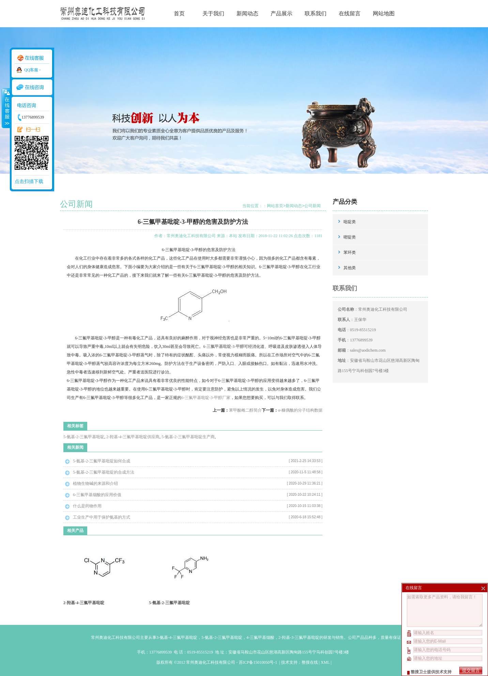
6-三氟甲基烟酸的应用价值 (97, 494)
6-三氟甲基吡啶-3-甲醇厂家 (205, 397)
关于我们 (213, 13)
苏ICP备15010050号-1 (258, 662)
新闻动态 (247, 13)
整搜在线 (310, 662)
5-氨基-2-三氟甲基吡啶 (83, 436)
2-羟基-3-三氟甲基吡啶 (298, 637)
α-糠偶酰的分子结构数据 (300, 410)
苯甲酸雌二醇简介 (245, 410)
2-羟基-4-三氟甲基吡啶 (83, 602)
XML (325, 662)
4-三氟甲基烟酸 (260, 637)
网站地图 (384, 13)
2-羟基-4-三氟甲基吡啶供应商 (132, 436)
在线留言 (350, 13)
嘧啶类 (350, 237)
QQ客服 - (32, 69)
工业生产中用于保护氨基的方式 (101, 517)
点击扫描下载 (29, 181)
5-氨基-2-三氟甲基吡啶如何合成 (101, 461)
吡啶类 (350, 221)
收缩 (6, 108)
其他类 (350, 267)
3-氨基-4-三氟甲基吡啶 (176, 637)
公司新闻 (312, 205)
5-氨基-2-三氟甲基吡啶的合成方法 (103, 472)
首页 (179, 13)
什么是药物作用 (87, 506)
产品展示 (281, 13)
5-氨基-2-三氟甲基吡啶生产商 (188, 436)
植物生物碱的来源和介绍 (95, 483)
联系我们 (315, 13)
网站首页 (275, 205)
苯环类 (350, 252)
